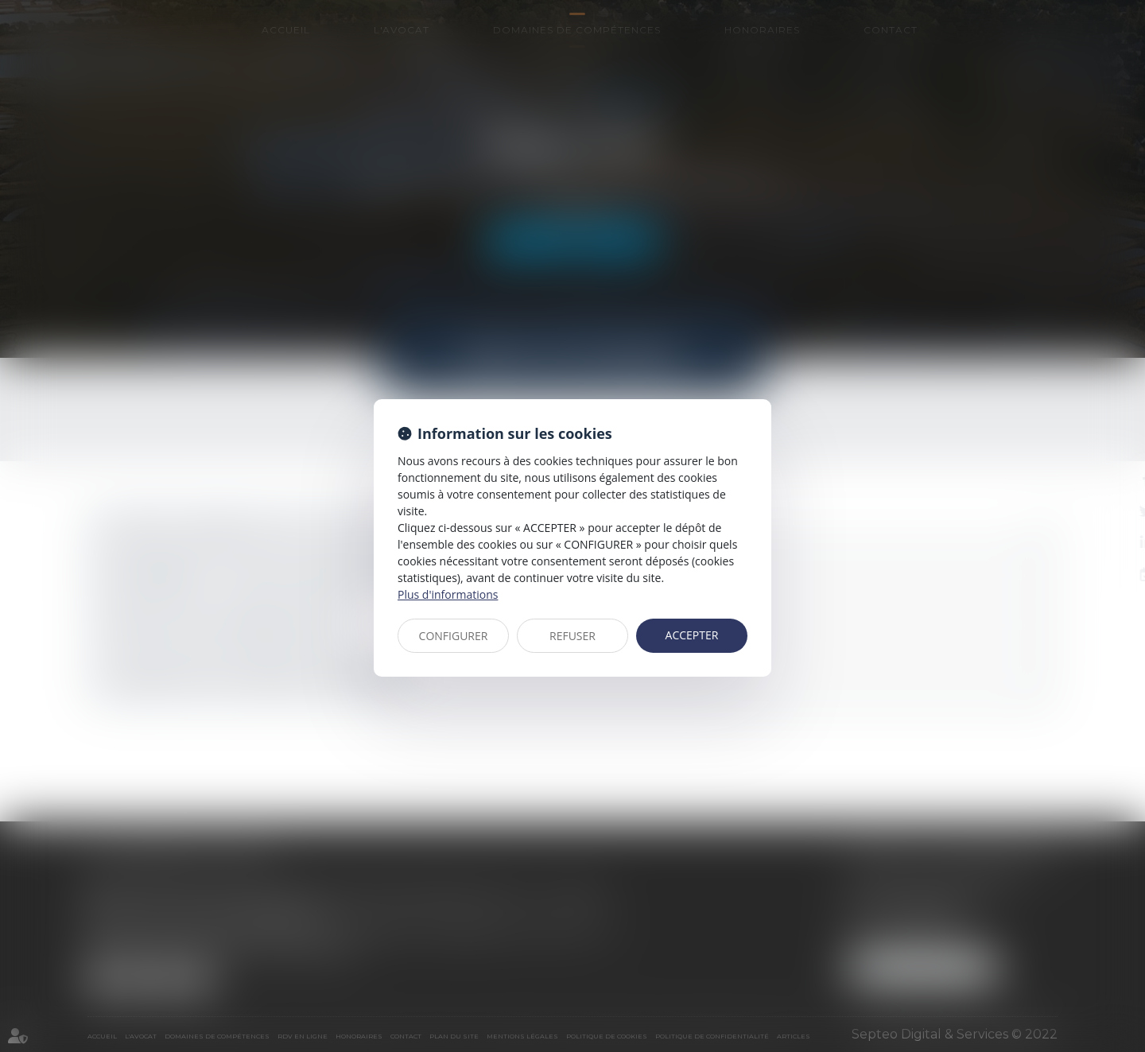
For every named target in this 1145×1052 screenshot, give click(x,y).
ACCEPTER (692, 634)
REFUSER (572, 635)
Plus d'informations (448, 594)
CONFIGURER (453, 635)
